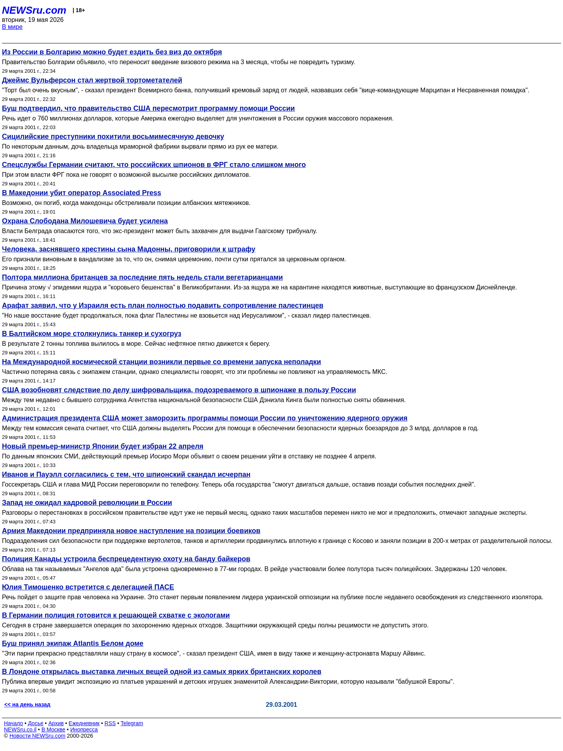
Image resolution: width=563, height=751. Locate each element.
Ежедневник (84, 723)
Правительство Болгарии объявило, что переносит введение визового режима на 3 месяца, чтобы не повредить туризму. (178, 62)
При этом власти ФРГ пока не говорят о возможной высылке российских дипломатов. (126, 174)
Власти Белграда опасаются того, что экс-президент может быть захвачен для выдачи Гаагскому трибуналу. (159, 231)
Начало (13, 723)
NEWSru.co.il (20, 729)
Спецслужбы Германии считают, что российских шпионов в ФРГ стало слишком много (154, 165)
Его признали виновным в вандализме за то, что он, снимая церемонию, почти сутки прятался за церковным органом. (174, 259)
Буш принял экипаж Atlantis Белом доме (72, 643)
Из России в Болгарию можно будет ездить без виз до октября (112, 52)
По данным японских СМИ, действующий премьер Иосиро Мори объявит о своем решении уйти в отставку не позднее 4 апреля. (189, 456)
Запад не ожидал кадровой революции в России (87, 503)
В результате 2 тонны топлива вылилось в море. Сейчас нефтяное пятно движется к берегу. (136, 343)
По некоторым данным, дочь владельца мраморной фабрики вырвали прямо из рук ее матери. (140, 146)
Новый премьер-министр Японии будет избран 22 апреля (102, 446)
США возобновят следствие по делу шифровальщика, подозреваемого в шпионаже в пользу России (179, 390)
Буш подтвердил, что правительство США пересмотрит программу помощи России (148, 108)
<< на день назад (27, 704)
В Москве (53, 729)
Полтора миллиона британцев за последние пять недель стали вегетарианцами (142, 277)
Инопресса (84, 729)
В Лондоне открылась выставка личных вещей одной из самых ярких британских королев (161, 672)
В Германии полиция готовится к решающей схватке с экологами (116, 615)
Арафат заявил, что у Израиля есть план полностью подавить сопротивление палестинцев (162, 305)
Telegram (132, 723)
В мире (12, 26)
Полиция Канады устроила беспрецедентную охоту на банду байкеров (126, 559)
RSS (110, 723)
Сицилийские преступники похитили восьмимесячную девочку (113, 136)
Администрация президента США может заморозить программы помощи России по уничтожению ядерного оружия (204, 418)
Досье (35, 723)
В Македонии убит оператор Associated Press (81, 193)
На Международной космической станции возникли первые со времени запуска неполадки (161, 362)
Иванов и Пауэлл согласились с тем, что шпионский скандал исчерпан (126, 474)
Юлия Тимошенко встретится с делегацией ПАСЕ (88, 587)
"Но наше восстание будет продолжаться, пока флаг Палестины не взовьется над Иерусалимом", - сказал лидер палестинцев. (186, 315)
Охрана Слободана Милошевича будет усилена (85, 221)
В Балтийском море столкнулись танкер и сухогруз (91, 334)
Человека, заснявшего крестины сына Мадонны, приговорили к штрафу (128, 249)
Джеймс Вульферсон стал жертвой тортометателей (92, 80)
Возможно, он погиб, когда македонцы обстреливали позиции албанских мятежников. (126, 202)
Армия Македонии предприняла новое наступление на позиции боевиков (131, 531)
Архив (56, 723)
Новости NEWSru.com (37, 736)
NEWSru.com (34, 10)
